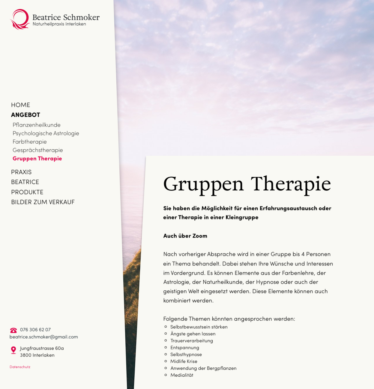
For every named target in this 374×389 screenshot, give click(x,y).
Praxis (21, 171)
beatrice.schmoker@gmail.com (44, 336)
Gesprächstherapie (38, 149)
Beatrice (25, 181)
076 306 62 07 (35, 329)
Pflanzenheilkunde (37, 124)
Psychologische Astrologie (46, 133)
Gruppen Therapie (37, 158)
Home (20, 104)
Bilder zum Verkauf (43, 201)
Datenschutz (20, 366)
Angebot (25, 114)
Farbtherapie (30, 141)
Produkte (27, 191)
